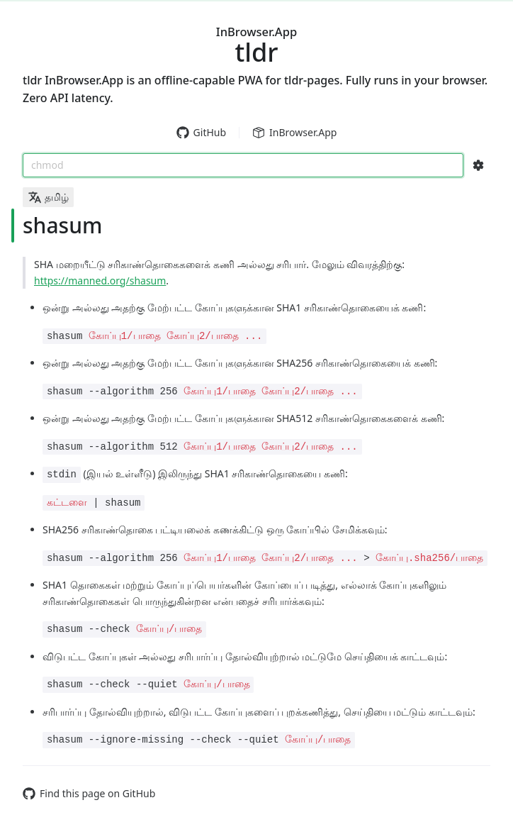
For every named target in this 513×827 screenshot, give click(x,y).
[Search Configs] (478, 165)
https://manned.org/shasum (100, 280)
